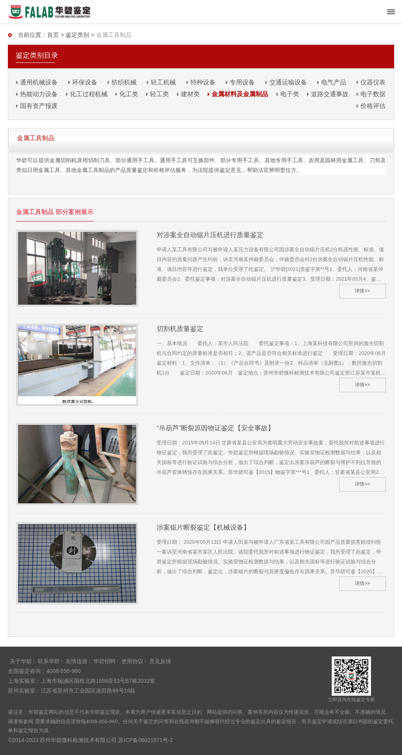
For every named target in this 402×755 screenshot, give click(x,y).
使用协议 (132, 661)
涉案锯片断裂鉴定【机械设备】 (203, 527)
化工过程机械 (89, 94)
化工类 (128, 94)
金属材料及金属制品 (240, 94)
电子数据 (373, 94)
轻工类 (159, 94)
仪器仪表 (373, 82)
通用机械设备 (39, 82)
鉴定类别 (77, 34)
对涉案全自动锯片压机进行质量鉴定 (210, 235)
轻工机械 (163, 82)
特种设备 (203, 82)
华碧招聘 (104, 661)
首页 (53, 34)
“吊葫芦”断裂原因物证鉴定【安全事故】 (215, 428)
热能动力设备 (39, 94)
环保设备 (84, 82)
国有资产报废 (39, 105)
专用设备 (242, 82)
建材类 (190, 94)
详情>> (362, 291)
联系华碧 (49, 661)
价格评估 (373, 105)
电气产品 (333, 82)
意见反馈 (160, 661)
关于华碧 (21, 661)
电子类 (289, 94)
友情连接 (77, 661)
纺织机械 (124, 82)
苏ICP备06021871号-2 (145, 740)
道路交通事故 (330, 94)
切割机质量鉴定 (180, 329)
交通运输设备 (288, 82)
